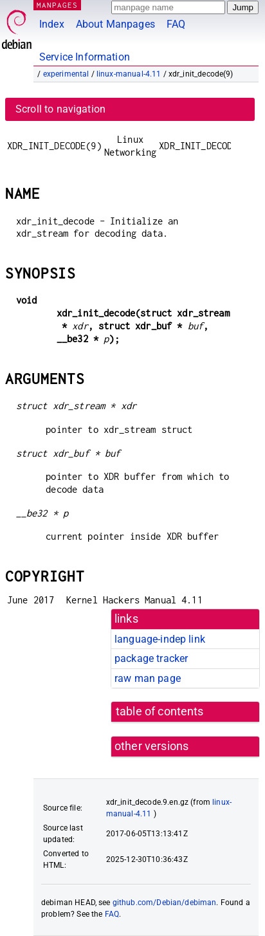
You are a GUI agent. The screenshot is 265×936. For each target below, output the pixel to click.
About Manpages (115, 24)
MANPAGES (57, 5)
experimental (66, 73)
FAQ (176, 24)
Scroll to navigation (60, 109)
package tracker (151, 658)
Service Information (84, 57)
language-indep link (159, 639)
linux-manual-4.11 (128, 73)
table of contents (160, 711)
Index (51, 24)
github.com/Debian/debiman (165, 902)
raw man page (147, 678)
